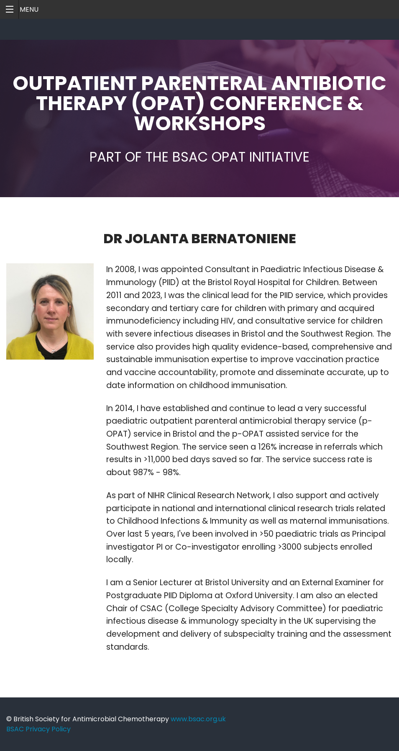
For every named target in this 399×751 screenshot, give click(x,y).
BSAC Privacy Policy (38, 729)
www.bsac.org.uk (198, 719)
